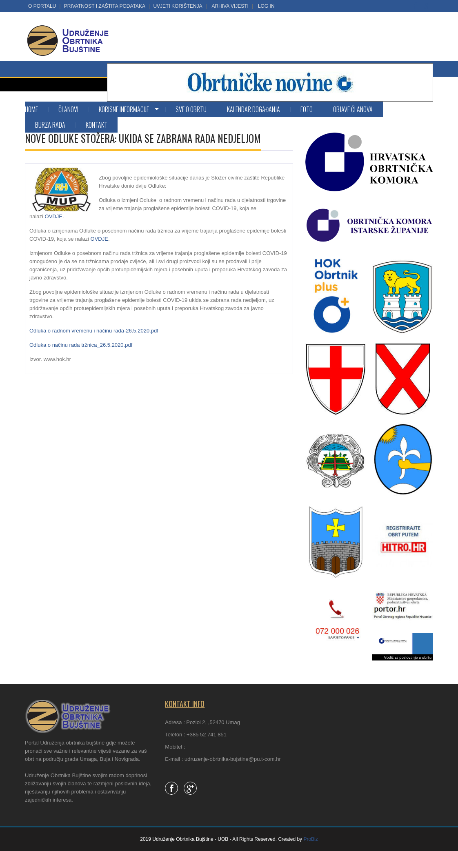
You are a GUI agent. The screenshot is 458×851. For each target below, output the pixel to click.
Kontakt (96, 125)
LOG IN (266, 6)
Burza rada (50, 125)
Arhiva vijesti (229, 6)
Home (31, 109)
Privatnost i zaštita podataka (104, 6)
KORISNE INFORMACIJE (124, 109)
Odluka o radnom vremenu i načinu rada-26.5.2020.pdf (93, 331)
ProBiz (310, 839)
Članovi (68, 109)
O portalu (42, 6)
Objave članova (353, 109)
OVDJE (53, 216)
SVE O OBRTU (191, 109)
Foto (306, 109)
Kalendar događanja (253, 109)
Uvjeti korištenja (177, 6)
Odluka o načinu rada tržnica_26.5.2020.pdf (80, 345)
